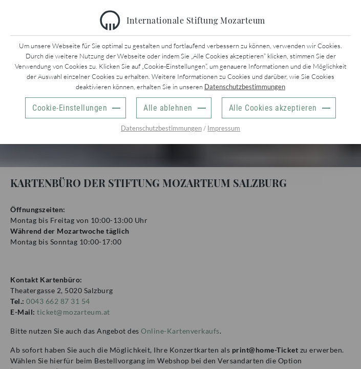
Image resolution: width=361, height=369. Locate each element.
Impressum (223, 128)
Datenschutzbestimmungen (244, 87)
